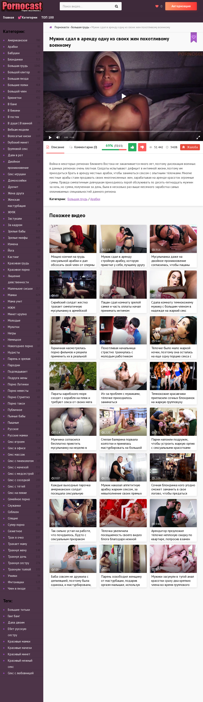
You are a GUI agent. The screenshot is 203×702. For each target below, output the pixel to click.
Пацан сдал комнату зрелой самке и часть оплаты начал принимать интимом (121, 306)
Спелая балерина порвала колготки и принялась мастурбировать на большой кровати (121, 445)
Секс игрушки (17, 174)
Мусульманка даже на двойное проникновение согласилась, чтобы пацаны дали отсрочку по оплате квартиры (170, 264)
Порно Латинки (18, 384)
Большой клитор (19, 72)
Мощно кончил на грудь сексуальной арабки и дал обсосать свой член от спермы (73, 260)
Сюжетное (15, 531)
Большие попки (18, 85)
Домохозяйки (17, 180)
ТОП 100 (47, 17)
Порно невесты (18, 391)
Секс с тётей (16, 486)
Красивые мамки (19, 641)
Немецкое (14, 340)
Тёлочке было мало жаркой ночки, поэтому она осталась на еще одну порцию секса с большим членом (172, 354)
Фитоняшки (16, 582)
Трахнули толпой (19, 569)
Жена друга (16, 193)
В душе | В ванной (20, 123)
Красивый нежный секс (20, 664)
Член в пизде (17, 588)
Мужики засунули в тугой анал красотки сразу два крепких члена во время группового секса (172, 582)
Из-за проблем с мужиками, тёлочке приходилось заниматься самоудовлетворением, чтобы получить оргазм (122, 402)
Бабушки (14, 53)
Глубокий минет (18, 142)
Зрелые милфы (18, 238)
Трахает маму (17, 544)
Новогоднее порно (20, 346)
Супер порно (16, 525)
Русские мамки (18, 435)
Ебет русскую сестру (17, 632)
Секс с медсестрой (21, 474)
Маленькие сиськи (20, 288)
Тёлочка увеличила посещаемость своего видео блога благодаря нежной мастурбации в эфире (121, 537)
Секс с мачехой (18, 467)
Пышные (13, 422)
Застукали (15, 218)
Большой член (17, 91)
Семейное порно (19, 499)
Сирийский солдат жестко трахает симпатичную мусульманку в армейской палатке (69, 308)
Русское (13, 429)
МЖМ (11, 308)
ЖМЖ (11, 212)
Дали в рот (15, 155)
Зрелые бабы (16, 231)
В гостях (13, 117)
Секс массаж (16, 454)
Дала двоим (16, 622)
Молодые (14, 320)
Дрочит (13, 187)
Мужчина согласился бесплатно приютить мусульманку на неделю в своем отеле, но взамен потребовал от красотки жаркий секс (69, 449)
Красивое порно (19, 270)
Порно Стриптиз (19, 397)
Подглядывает (18, 371)
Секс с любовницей (21, 673)
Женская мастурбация (17, 203)
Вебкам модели (18, 130)
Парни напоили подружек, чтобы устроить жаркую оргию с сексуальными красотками (173, 443)
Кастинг (13, 257)
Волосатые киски (19, 136)
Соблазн (13, 512)
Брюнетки (14, 98)
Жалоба (190, 147)
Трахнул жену (17, 550)
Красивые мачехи (20, 648)
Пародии (14, 365)
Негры (12, 333)
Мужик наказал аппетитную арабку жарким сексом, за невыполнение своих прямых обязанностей (121, 491)
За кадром (15, 225)
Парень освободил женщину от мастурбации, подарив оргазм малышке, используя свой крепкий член (121, 582)
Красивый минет (19, 654)
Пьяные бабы (16, 416)
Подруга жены (17, 378)
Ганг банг (14, 616)
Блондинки (15, 59)
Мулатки (13, 327)
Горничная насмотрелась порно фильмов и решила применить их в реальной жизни (69, 354)
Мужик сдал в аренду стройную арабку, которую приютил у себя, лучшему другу (123, 260)
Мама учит (15, 301)
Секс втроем (16, 442)
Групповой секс (18, 149)
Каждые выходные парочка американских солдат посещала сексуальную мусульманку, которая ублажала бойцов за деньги (70, 493)
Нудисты (14, 352)
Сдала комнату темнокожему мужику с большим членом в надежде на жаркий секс (172, 306)
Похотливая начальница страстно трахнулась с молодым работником (118, 352)
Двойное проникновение (18, 165)
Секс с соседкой (19, 480)
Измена (13, 244)
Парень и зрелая (19, 359)
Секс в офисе (17, 448)
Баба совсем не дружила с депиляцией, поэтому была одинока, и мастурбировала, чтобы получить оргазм (71, 582)
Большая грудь (78, 199)
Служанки (14, 505)
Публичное (15, 410)
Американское (17, 40)
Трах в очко (16, 537)
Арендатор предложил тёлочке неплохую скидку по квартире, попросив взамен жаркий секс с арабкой (171, 537)
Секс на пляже (17, 493)
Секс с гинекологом (21, 461)
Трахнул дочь (17, 557)
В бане (12, 104)
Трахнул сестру (18, 563)
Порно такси (16, 403)
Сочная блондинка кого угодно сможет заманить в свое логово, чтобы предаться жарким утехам (173, 491)
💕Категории (27, 17)
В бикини (14, 110)
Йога (11, 250)
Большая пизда (18, 78)
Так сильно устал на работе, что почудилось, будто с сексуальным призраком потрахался (71, 537)
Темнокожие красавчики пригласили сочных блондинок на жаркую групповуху (173, 398)
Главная (8, 17)
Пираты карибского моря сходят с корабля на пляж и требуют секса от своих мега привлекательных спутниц (71, 400)
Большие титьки (19, 610)
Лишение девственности (18, 279)
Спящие (13, 518)
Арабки (95, 199)
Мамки (12, 295)
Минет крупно (17, 314)
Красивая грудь (18, 263)
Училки (12, 576)
